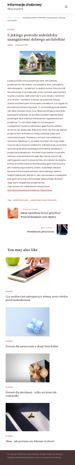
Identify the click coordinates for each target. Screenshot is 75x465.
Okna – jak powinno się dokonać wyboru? (30, 441)
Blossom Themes (35, 457)
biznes (11, 30)
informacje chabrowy (24, 5)
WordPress (56, 457)
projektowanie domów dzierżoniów (43, 200)
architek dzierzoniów (20, 200)
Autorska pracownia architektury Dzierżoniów (29, 190)
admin (10, 45)
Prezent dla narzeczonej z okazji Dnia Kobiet (32, 346)
